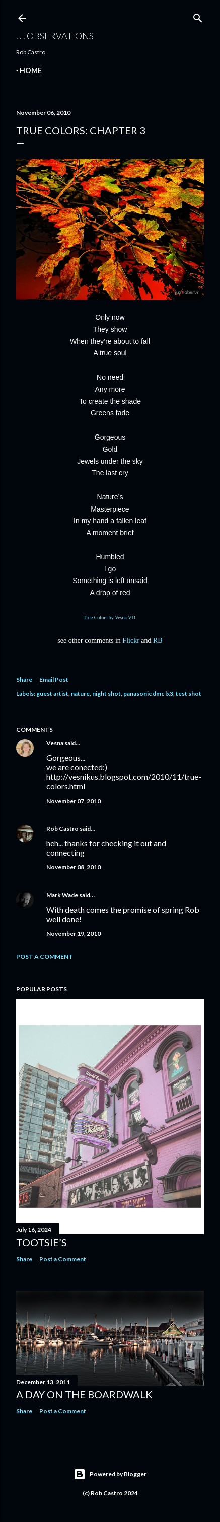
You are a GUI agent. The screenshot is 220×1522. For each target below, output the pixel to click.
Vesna (54, 743)
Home (31, 70)
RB (158, 640)
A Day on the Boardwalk (84, 1394)
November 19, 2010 (73, 933)
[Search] (198, 16)
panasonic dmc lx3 (148, 693)
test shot (188, 693)
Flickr (130, 640)
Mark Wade (62, 895)
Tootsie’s (41, 1242)
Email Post (53, 679)
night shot (106, 693)
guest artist (52, 693)
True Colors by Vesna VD (110, 617)
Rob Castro (62, 828)
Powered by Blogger (110, 1474)
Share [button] (24, 679)
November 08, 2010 (73, 867)
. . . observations (55, 35)
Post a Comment (44, 956)
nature (80, 693)
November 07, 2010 (73, 801)
